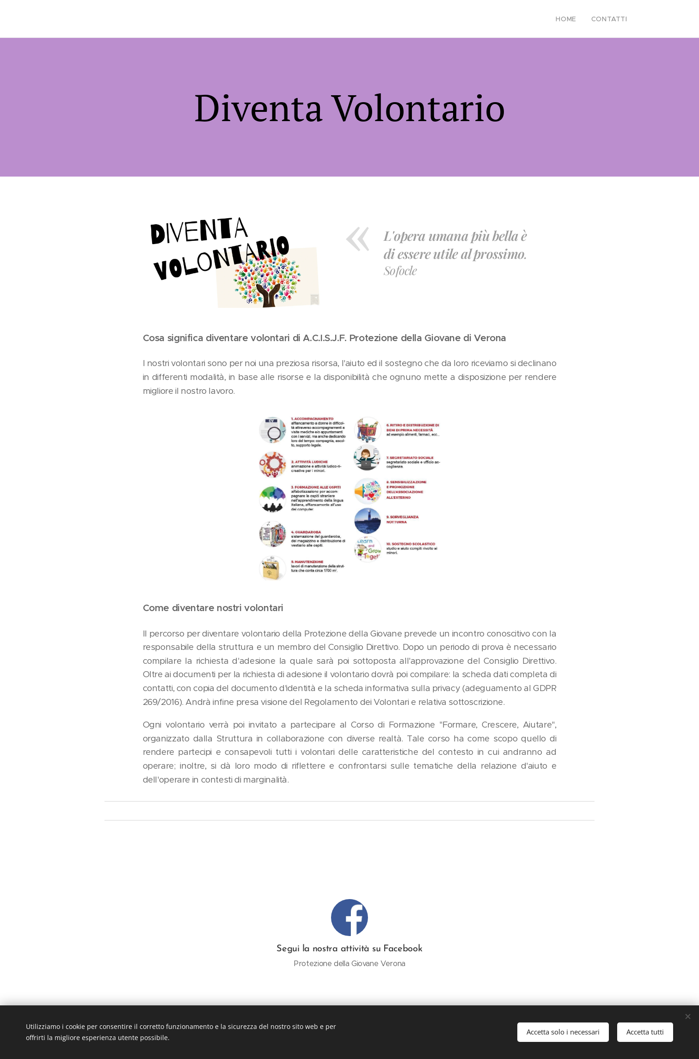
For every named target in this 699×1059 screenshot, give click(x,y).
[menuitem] (573, 19)
